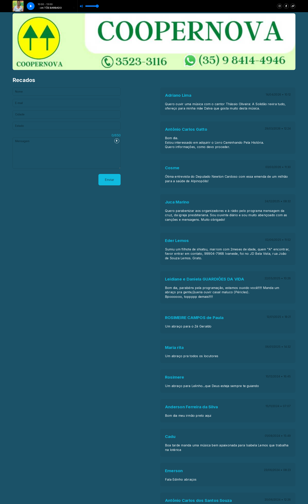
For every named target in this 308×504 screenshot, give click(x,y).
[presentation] (42, 179)
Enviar (109, 180)
